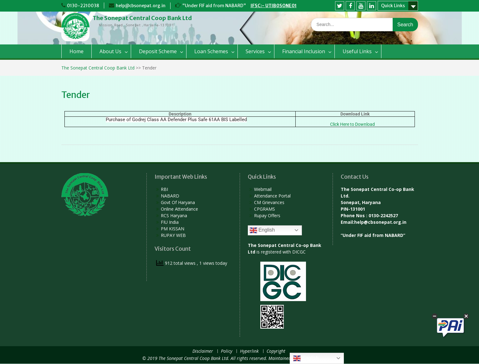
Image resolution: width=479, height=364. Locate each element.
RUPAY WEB (173, 235)
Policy (226, 351)
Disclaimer (202, 351)
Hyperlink (249, 351)
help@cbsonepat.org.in (141, 5)
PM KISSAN (172, 229)
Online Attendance (179, 209)
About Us (110, 51)
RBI (164, 189)
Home (76, 51)
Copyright (276, 351)
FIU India (170, 222)
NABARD (170, 196)
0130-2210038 (83, 5)
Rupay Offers (267, 215)
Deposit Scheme (158, 51)
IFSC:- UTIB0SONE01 (274, 5)
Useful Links (357, 51)
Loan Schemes (211, 51)
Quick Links (393, 5)
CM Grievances (269, 202)
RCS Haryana (174, 215)
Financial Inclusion (303, 51)
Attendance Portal (272, 196)
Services (255, 51)
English (262, 230)
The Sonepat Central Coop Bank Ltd (142, 18)
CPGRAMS (264, 209)
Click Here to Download (352, 124)
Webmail (263, 189)
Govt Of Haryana (178, 202)
